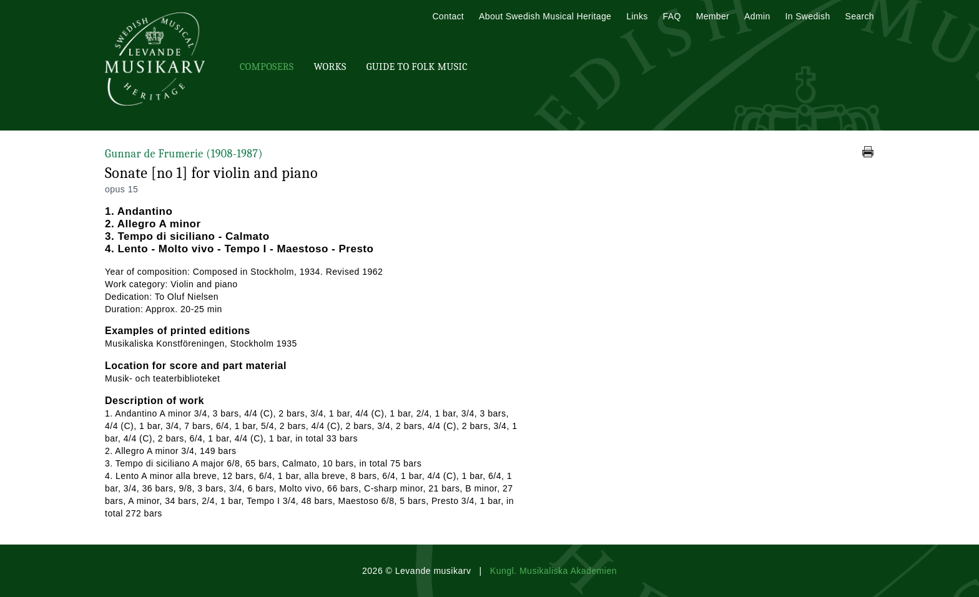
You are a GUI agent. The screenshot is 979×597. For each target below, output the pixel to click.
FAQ (672, 16)
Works (329, 66)
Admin (757, 16)
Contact (448, 16)
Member (712, 16)
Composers (266, 66)
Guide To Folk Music (417, 66)
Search (859, 16)
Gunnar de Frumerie (184, 153)
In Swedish (807, 16)
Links (636, 16)
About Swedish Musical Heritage (545, 16)
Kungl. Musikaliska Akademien (553, 571)
